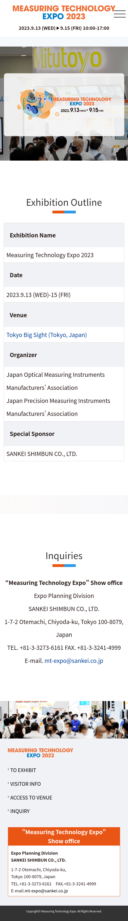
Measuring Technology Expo (58, 911)
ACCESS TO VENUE (31, 797)
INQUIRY (20, 810)
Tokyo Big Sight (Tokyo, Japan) (46, 335)
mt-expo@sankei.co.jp (74, 660)
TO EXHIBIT (23, 769)
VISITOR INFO (25, 783)
